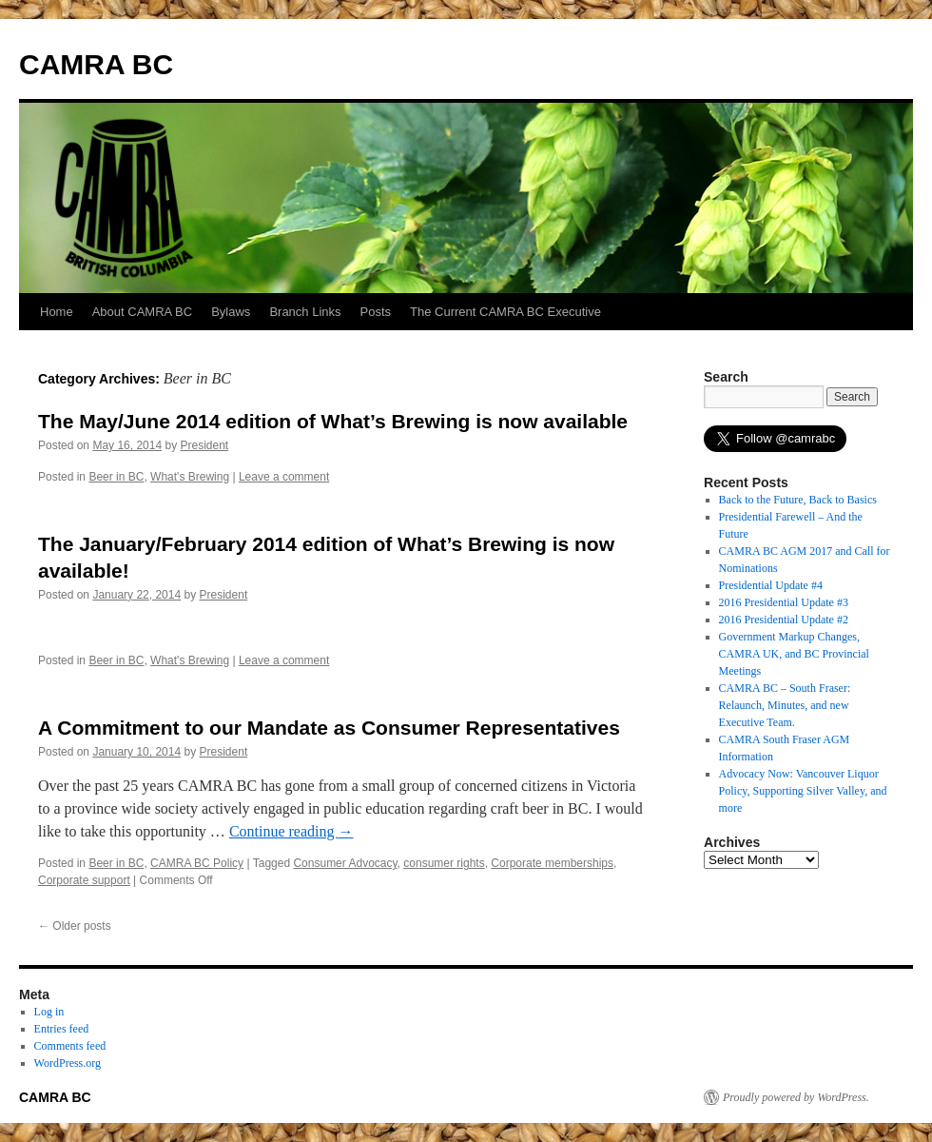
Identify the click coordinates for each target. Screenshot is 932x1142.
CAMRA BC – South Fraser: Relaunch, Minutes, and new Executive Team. (785, 705)
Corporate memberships (552, 863)
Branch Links (304, 312)
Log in (49, 1011)
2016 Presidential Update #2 (783, 619)
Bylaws (230, 312)
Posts (376, 312)
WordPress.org (67, 1063)
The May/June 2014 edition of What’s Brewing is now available (333, 421)
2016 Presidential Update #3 (783, 602)
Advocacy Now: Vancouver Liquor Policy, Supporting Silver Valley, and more (803, 791)
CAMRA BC (96, 64)
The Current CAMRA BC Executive (505, 312)
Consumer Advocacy (345, 863)
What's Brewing (189, 476)
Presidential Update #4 (771, 585)
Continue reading (291, 831)
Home (56, 312)
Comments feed (70, 1046)
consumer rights (443, 863)
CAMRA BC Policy (196, 863)
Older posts (74, 926)
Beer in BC (116, 476)
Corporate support (84, 880)
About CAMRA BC (142, 312)
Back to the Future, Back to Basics (798, 499)
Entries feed (61, 1028)
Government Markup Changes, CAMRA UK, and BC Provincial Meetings (794, 654)
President (204, 445)
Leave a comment (284, 476)
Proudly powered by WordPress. (796, 1097)
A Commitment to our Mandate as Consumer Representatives (329, 727)
